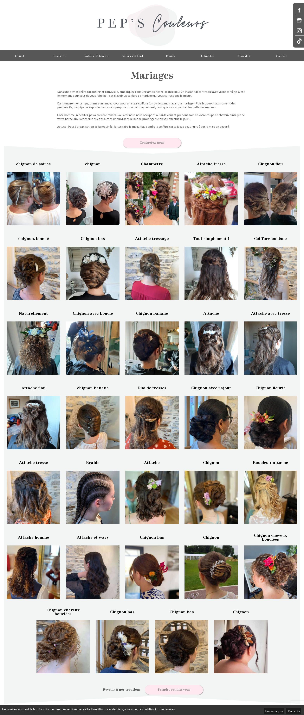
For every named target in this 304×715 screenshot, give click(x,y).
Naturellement (33, 312)
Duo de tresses (152, 387)
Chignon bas (93, 238)
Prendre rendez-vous (174, 688)
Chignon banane (152, 312)
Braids (92, 462)
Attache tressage (152, 238)
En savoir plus (274, 711)
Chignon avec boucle (93, 312)
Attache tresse (211, 163)
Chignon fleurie (270, 387)
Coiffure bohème (270, 238)
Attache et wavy (93, 536)
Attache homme (33, 536)
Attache (211, 312)
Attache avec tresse (270, 312)
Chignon (211, 462)
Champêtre (152, 163)
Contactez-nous (152, 142)
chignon (93, 163)
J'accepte (293, 711)
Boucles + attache (270, 462)
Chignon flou (270, 163)
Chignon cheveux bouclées (270, 536)
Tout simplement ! (211, 238)
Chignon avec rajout (211, 387)
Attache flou (34, 387)
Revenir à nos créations (121, 688)
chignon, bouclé (33, 238)
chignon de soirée (33, 163)
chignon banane (93, 387)
